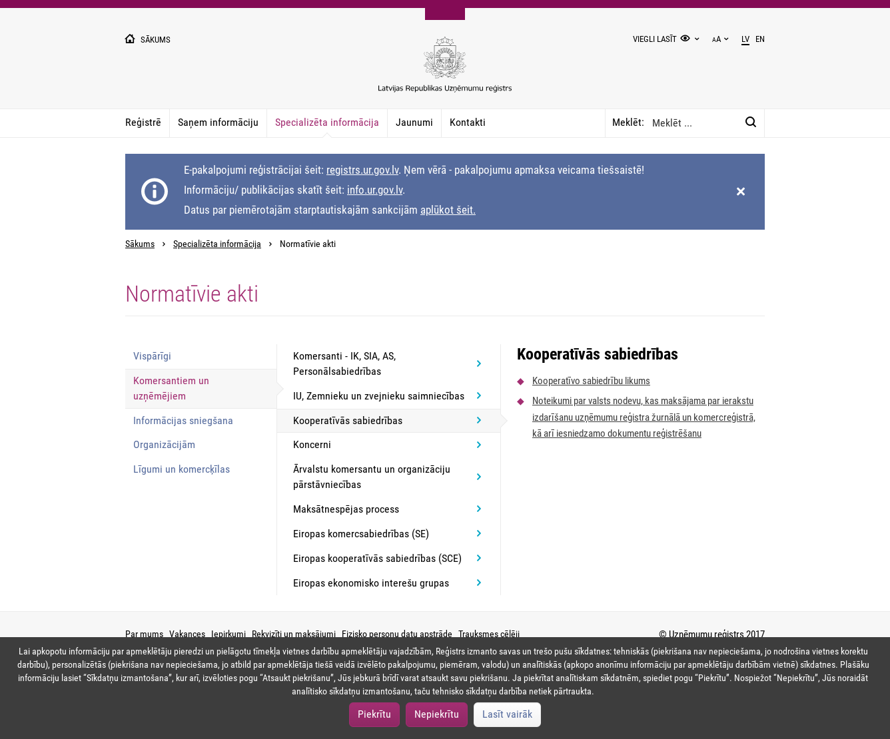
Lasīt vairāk (507, 714)
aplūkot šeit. (448, 209)
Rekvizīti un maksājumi (294, 633)
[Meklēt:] (750, 122)
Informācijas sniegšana (183, 420)
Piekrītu (374, 714)
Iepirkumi (228, 633)
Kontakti (468, 122)
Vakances (187, 633)
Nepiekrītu (436, 714)
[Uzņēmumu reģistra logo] (445, 71)
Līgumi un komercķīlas (181, 469)
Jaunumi (414, 122)
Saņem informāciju (218, 122)
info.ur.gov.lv (374, 189)
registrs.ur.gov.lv (362, 169)
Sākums (140, 244)
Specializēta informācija (327, 122)
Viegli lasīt (655, 39)
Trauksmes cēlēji (489, 633)
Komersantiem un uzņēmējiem (171, 388)
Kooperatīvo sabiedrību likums (591, 381)
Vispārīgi (152, 356)
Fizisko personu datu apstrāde (397, 633)
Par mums (144, 633)
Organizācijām (164, 444)
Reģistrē (143, 122)
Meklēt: (628, 122)
